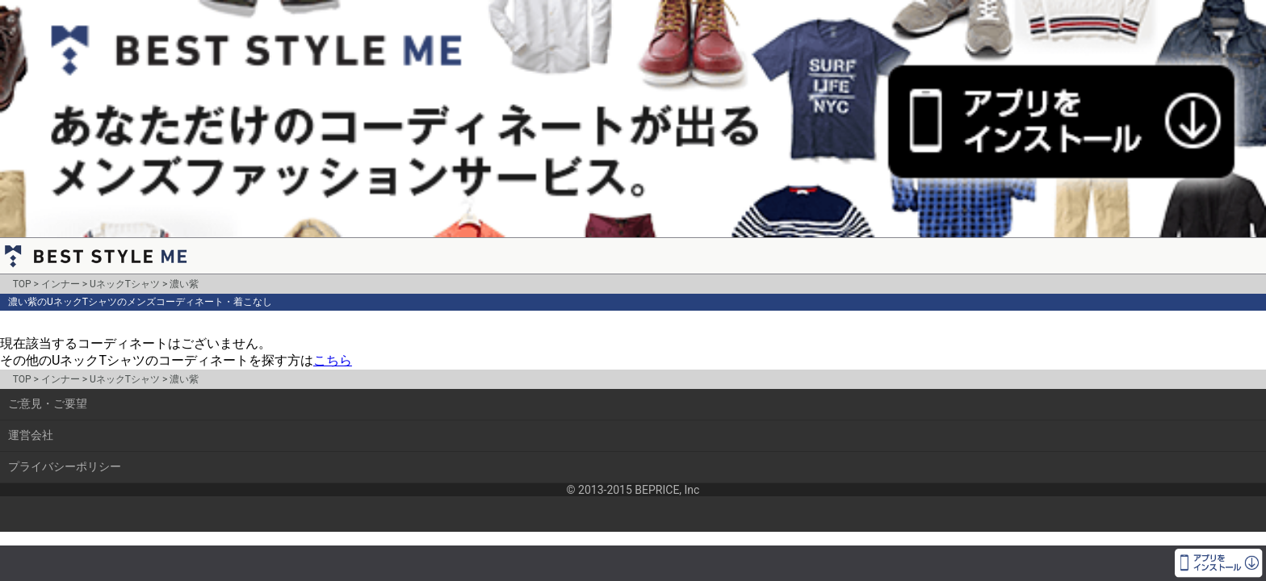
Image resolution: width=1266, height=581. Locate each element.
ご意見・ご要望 (47, 403)
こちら (332, 360)
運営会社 (30, 434)
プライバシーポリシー (64, 466)
